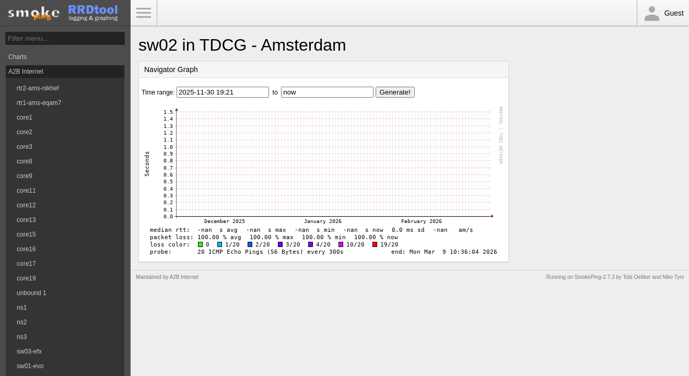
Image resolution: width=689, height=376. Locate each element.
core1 (24, 117)
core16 (26, 249)
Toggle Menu (144, 13)
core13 (26, 220)
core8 (24, 161)
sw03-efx (29, 351)
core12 (26, 205)
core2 (24, 132)
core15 (26, 234)
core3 (24, 146)
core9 (24, 176)
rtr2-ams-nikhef (38, 88)
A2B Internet (25, 71)
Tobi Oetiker (636, 277)
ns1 (22, 307)
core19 (26, 278)
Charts (17, 57)
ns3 (22, 336)
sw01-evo (30, 366)
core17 (26, 263)
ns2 (22, 322)
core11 (26, 190)
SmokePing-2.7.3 (595, 277)
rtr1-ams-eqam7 (39, 103)
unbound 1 (31, 293)
